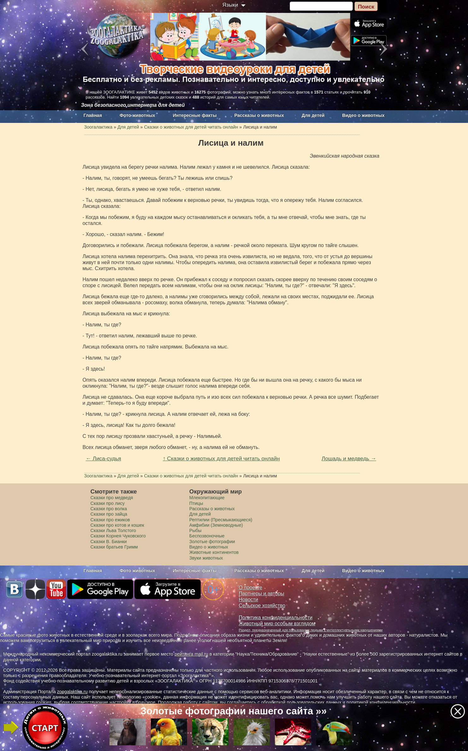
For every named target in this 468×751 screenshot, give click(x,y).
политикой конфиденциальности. (382, 702)
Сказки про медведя (112, 497)
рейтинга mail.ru (191, 654)
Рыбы (195, 530)
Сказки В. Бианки (109, 541)
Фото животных (137, 115)
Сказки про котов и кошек (117, 525)
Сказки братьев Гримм (114, 546)
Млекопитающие (207, 497)
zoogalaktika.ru (72, 691)
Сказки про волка (109, 508)
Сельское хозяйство (262, 605)
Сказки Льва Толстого (113, 530)
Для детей (313, 115)
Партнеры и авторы (261, 593)
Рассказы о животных (259, 115)
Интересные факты (195, 115)
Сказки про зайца (109, 514)
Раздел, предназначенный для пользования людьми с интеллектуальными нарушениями (311, 630)
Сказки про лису (108, 503)
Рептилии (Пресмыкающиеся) (220, 519)
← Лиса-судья (103, 458)
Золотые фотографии (212, 541)
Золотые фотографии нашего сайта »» (233, 711)
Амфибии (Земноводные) (216, 525)
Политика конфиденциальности (276, 617)
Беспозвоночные (207, 535)
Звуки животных (206, 557)
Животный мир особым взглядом (277, 623)
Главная (93, 115)
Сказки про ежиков (110, 519)
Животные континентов (214, 552)
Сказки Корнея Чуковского (118, 535)
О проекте (251, 587)
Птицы (196, 503)
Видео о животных (363, 115)
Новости (248, 599)
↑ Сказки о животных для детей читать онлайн (221, 458)
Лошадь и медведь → (349, 458)
